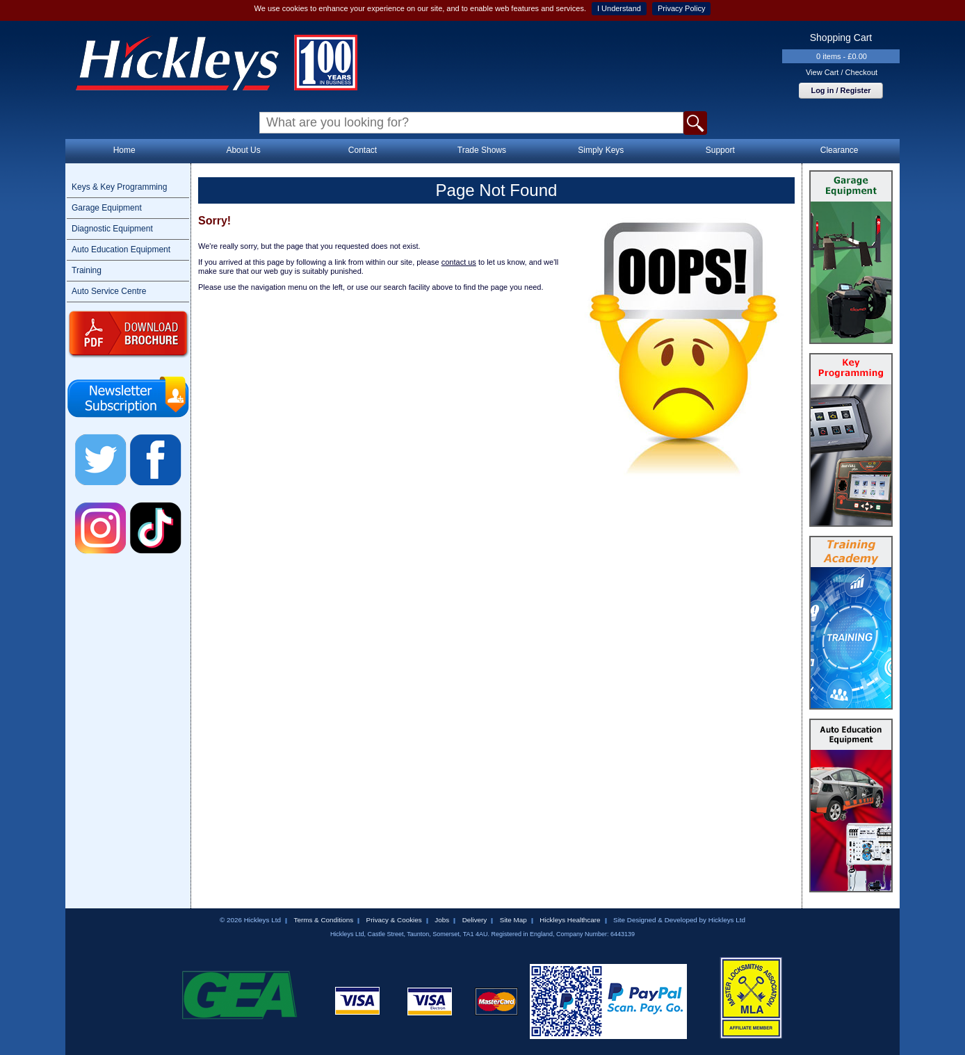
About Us (243, 150)
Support (720, 150)
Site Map (513, 920)
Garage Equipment (107, 208)
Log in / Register (840, 90)
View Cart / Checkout (841, 72)
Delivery (474, 920)
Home (124, 150)
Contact (362, 150)
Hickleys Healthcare (570, 920)
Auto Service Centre (109, 291)
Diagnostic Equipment (112, 229)
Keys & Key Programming (119, 187)
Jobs (442, 920)
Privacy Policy (681, 8)
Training (87, 270)
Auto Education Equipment (121, 249)
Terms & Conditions (323, 920)
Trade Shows (481, 150)
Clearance (839, 150)
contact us (458, 262)
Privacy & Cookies (394, 920)
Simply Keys (601, 150)
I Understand (619, 8)
